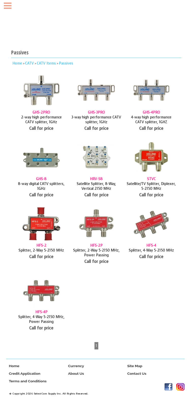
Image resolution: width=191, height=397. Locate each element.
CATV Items (46, 63)
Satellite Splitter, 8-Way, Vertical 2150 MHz (96, 186)
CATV (29, 63)
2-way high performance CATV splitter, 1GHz (41, 119)
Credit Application (24, 373)
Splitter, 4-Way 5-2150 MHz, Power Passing (41, 319)
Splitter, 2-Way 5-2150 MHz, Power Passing (96, 253)
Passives (66, 63)
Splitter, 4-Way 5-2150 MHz (151, 250)
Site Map (134, 366)
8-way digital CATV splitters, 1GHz (41, 186)
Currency (76, 366)
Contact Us (136, 373)
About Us (76, 373)
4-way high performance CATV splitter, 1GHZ (151, 119)
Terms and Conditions (27, 381)
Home (17, 63)
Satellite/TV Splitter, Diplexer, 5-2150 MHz (151, 186)
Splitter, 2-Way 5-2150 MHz (41, 250)
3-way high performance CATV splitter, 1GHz (96, 119)
